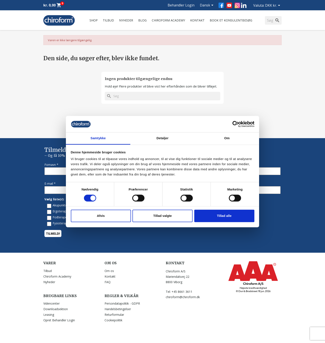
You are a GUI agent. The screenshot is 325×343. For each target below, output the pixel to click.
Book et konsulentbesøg (231, 20)
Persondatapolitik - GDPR (122, 303)
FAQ (108, 282)
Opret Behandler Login (59, 320)
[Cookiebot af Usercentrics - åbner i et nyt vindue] (235, 124)
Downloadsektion (55, 309)
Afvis (101, 216)
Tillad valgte (162, 216)
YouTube (229, 5)
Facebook (221, 5)
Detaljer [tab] (162, 138)
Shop (94, 20)
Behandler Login (181, 5)
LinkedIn (243, 5)
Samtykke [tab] (98, 138)
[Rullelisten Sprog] (207, 5)
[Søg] (162, 96)
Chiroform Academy (168, 20)
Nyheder (126, 20)
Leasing (48, 315)
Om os (109, 271)
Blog (142, 20)
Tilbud (108, 20)
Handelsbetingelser (118, 309)
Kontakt (197, 20)
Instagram (237, 5)
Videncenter (51, 303)
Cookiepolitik (113, 320)
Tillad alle (224, 216)
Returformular (114, 315)
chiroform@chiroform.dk (183, 297)
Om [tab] (226, 138)
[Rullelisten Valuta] (273, 5)
